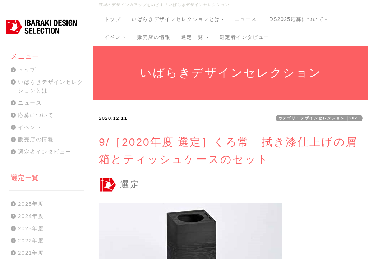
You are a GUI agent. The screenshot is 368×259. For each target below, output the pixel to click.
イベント (115, 37)
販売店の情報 (153, 37)
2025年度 (31, 204)
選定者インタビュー (245, 37)
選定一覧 (195, 37)
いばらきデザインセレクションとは (178, 19)
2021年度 (31, 253)
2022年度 (31, 240)
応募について (36, 115)
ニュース (246, 19)
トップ (112, 19)
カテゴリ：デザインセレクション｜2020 (319, 118)
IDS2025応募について (297, 19)
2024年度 (31, 216)
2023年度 (31, 228)
